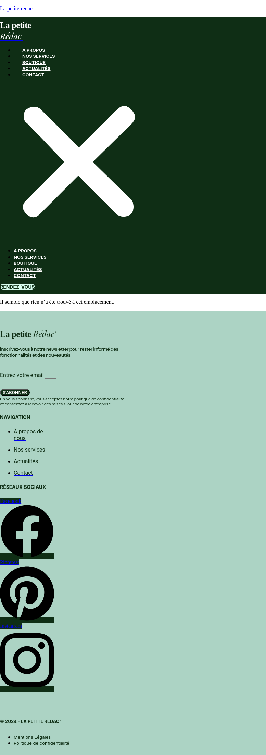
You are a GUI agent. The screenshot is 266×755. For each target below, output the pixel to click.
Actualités (36, 68)
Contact (33, 74)
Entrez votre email (22, 375)
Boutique (34, 62)
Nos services (38, 56)
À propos (33, 50)
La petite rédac (16, 8)
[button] (79, 162)
